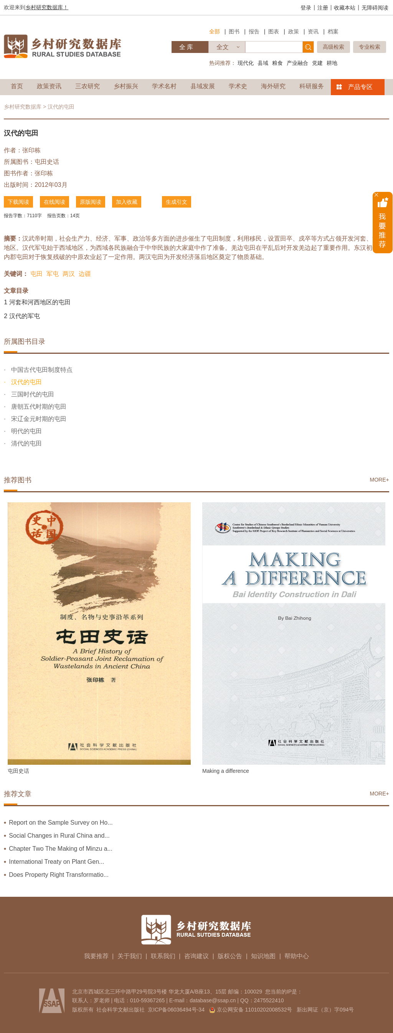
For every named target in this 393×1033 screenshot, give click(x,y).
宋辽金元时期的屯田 (38, 419)
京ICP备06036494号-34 (176, 1010)
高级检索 (333, 47)
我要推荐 (96, 956)
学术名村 (164, 86)
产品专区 (360, 87)
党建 (317, 63)
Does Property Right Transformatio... (59, 874)
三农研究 (87, 86)
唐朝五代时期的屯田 (38, 406)
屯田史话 (47, 161)
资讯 (313, 31)
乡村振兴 (126, 86)
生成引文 (176, 202)
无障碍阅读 (375, 8)
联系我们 (163, 956)
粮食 (277, 63)
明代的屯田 (26, 431)
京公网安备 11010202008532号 (254, 1010)
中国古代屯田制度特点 (41, 369)
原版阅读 (90, 202)
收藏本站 (344, 8)
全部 (214, 31)
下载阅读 (18, 202)
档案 (333, 31)
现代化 (246, 63)
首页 (17, 86)
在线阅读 (54, 202)
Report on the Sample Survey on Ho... (60, 822)
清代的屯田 (26, 443)
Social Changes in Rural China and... (59, 835)
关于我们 (129, 956)
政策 (293, 31)
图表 (273, 31)
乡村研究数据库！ (46, 7)
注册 (322, 8)
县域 (263, 63)
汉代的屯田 (26, 382)
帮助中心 (296, 956)
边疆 (85, 274)
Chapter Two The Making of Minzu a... (60, 848)
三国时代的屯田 (32, 394)
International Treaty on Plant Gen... (56, 861)
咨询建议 (196, 956)
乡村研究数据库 (22, 107)
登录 (306, 8)
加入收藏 (126, 202)
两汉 (69, 274)
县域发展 (202, 86)
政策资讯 (49, 86)
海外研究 (273, 86)
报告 (254, 31)
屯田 (36, 274)
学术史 (238, 86)
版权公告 (230, 956)
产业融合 (297, 63)
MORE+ (379, 480)
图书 (234, 31)
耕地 (332, 63)
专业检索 (369, 47)
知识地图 (263, 956)
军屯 (52, 274)
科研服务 (311, 86)
